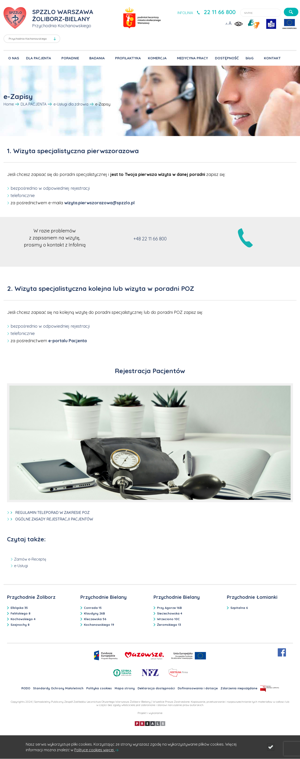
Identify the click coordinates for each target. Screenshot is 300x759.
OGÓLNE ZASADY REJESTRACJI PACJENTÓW (54, 519)
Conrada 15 (93, 608)
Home (9, 104)
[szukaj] (291, 12)
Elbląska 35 (19, 608)
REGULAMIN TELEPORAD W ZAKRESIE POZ (52, 512)
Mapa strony (125, 688)
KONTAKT (272, 58)
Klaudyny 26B (94, 613)
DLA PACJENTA (38, 58)
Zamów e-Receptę (30, 559)
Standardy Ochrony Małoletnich (58, 688)
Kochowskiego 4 (23, 619)
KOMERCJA (157, 58)
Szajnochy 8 (20, 624)
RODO (25, 688)
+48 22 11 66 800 (150, 239)
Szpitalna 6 (239, 608)
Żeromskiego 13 (169, 624)
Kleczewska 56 (95, 619)
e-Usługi (21, 565)
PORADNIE (70, 58)
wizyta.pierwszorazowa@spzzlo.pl (99, 202)
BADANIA (97, 58)
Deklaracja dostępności (156, 688)
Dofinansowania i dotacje (198, 688)
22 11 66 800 (220, 11)
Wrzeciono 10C (168, 619)
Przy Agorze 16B (169, 608)
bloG (250, 58)
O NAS (13, 58)
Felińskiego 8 (20, 613)
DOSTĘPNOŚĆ (227, 58)
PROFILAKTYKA (128, 58)
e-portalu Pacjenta (67, 340)
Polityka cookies (99, 688)
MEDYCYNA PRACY (192, 58)
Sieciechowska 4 (169, 613)
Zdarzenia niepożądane (239, 688)
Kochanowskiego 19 (99, 624)
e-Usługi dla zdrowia (70, 104)
